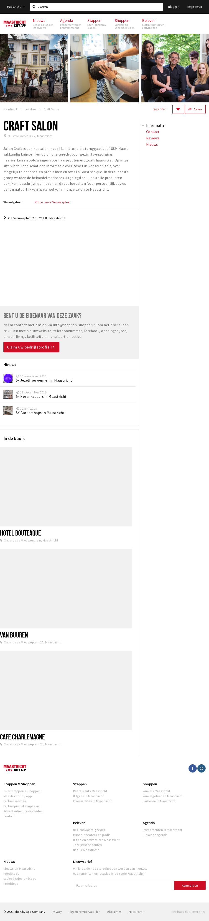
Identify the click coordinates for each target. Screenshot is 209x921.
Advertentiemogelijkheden (23, 811)
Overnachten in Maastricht (92, 801)
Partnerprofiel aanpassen (22, 806)
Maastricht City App (17, 796)
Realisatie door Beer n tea (188, 912)
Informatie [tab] (155, 125)
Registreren (194, 7)
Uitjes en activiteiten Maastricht (96, 840)
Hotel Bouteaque (20, 533)
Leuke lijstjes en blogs (19, 879)
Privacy (57, 912)
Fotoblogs (10, 884)
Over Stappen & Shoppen (22, 791)
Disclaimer (114, 912)
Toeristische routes (87, 845)
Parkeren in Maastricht (159, 801)
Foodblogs (11, 874)
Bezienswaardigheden (89, 830)
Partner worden (14, 801)
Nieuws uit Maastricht (19, 868)
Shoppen (150, 784)
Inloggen (173, 7)
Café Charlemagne (22, 737)
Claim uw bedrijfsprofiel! (31, 347)
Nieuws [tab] (152, 144)
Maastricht (16, 7)
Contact (9, 816)
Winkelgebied (12, 202)
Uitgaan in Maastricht (88, 796)
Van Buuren (14, 635)
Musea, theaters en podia (92, 835)
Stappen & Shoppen (19, 784)
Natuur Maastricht (86, 850)
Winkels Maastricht (156, 791)
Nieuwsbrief (82, 861)
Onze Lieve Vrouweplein (53, 202)
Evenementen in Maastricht (162, 830)
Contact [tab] (153, 131)
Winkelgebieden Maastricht (163, 796)
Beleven (79, 822)
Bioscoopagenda (155, 835)
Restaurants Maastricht (90, 791)
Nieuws (9, 861)
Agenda (149, 822)
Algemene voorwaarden (84, 912)
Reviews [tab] (152, 138)
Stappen (80, 784)
